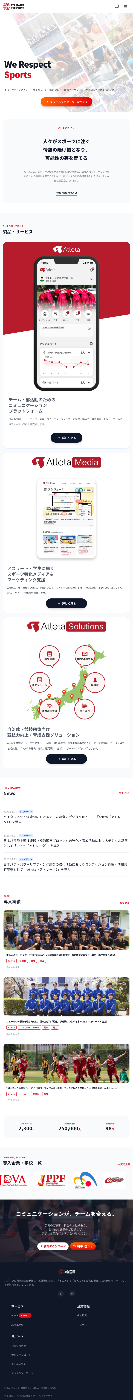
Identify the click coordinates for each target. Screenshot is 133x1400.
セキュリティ (45, 1395)
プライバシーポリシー (23, 1373)
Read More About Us (66, 192)
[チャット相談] (116, 6)
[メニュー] (125, 6)
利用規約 (8, 1395)
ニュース (82, 1324)
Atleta (14, 1315)
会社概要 (82, 1315)
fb (72, 1294)
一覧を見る (123, 793)
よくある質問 (18, 1364)
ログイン (25, 1315)
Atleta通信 (17, 1324)
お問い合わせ (18, 1345)
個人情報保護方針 (26, 1395)
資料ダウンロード (21, 1355)
